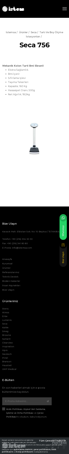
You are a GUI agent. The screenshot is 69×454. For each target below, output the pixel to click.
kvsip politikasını (24, 452)
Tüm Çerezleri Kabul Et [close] (52, 440)
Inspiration (8, 346)
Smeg (5, 331)
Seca (34, 32)
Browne (6, 335)
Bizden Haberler (11, 281)
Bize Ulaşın (8, 290)
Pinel (5, 358)
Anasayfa (7, 259)
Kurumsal (7, 263)
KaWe (5, 327)
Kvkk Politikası (14, 409)
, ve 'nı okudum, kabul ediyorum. (26, 413)
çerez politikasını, (42, 449)
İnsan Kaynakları (11, 285)
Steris (5, 308)
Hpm (5, 350)
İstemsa (11, 32)
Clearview (7, 342)
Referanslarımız (10, 272)
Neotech (7, 354)
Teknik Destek (10, 276)
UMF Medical (9, 369)
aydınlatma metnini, (23, 449)
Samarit (6, 339)
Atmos (5, 312)
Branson (6, 361)
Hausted (6, 365)
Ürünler (23, 32)
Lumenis (7, 320)
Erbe (4, 316)
